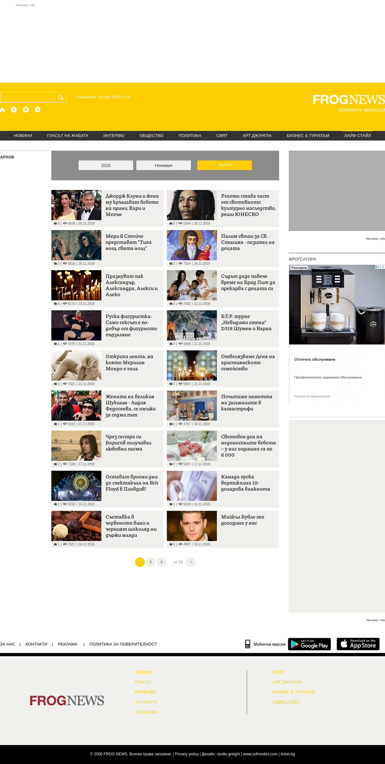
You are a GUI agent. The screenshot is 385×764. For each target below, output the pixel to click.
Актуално (146, 702)
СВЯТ (222, 135)
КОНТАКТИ (36, 644)
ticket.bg (288, 754)
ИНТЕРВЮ (113, 135)
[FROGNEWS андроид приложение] (309, 644)
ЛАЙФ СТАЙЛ (357, 135)
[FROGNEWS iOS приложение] (358, 644)
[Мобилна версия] (265, 644)
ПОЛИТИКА (190, 135)
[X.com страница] (26, 110)
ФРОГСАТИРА (302, 259)
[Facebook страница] (14, 110)
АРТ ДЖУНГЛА (257, 135)
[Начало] (2, 110)
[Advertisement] (192, 43)
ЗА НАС (7, 644)
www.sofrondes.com (260, 754)
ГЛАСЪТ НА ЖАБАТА (67, 135)
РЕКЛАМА (68, 644)
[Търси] (62, 97)
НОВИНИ (23, 135)
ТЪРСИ (224, 165)
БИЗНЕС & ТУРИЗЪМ (308, 135)
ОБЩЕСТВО (152, 135)
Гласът (143, 682)
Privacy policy (187, 754)
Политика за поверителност (123, 644)
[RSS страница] (38, 110)
